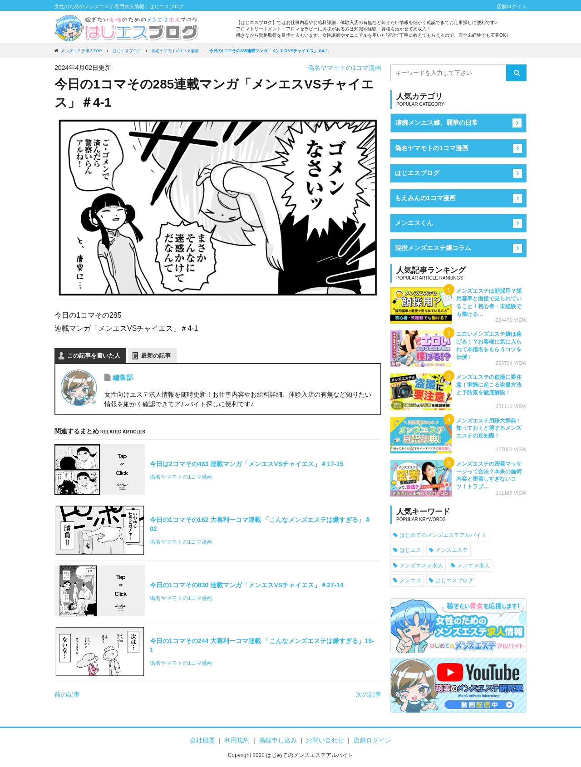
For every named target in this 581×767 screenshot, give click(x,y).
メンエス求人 (473, 565)
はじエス (410, 550)
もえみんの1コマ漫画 (425, 198)
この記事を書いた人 (93, 355)
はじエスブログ (417, 173)
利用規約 (237, 740)
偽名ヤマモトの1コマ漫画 (344, 67)
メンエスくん (414, 222)
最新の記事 (156, 355)
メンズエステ (451, 550)
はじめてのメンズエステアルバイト (443, 535)
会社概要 (202, 740)
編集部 (123, 377)
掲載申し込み (278, 740)
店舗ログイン (512, 6)
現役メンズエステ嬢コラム (433, 247)
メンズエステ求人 (421, 565)
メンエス (410, 580)
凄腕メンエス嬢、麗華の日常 (436, 122)
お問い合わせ (325, 740)
